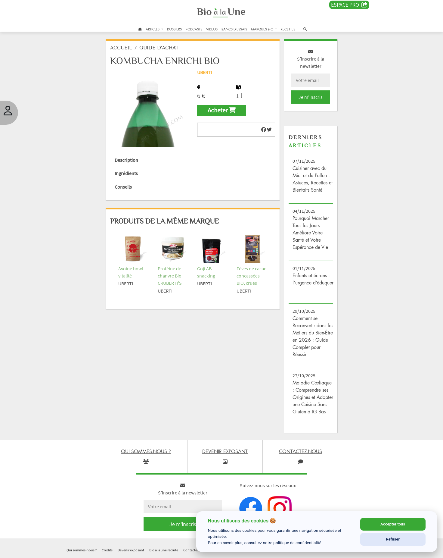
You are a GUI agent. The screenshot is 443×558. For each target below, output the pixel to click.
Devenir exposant (131, 550)
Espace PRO (349, 5)
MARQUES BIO (262, 29)
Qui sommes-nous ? (82, 550)
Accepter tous (392, 524)
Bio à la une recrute (163, 550)
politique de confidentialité (297, 542)
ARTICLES (153, 29)
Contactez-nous (195, 550)
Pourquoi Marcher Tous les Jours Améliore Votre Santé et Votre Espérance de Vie (311, 232)
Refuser (393, 539)
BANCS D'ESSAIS (234, 29)
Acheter (222, 110)
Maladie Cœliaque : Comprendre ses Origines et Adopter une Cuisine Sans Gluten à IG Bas (313, 397)
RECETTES (288, 29)
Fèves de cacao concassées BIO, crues (252, 275)
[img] (263, 129)
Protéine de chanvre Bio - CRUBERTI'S (171, 275)
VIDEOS (212, 29)
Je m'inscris (311, 97)
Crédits (107, 550)
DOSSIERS (174, 29)
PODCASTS (194, 29)
